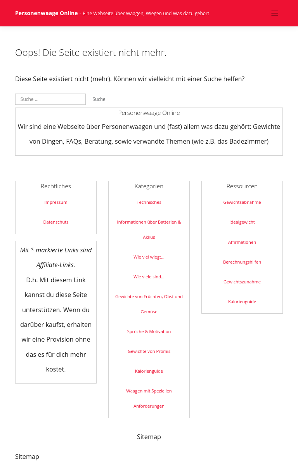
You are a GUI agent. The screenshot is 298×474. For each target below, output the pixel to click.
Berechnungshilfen (242, 262)
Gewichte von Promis (149, 351)
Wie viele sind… (149, 277)
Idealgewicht (242, 222)
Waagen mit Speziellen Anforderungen (149, 398)
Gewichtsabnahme (242, 202)
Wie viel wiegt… (148, 257)
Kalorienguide (149, 371)
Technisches (149, 202)
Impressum (55, 202)
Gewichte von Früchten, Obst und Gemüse (149, 303)
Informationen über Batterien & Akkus (149, 229)
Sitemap (149, 436)
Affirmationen (242, 242)
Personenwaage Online (46, 13)
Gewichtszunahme (242, 282)
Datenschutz (55, 222)
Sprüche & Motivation (149, 331)
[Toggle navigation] (275, 13)
